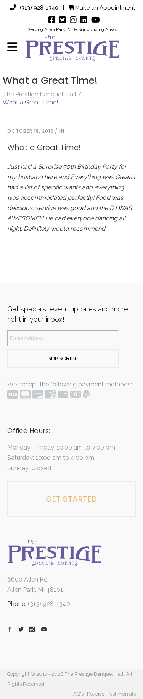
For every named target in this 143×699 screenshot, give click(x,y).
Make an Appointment (102, 7)
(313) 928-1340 (34, 7)
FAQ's (77, 694)
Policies (95, 694)
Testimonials (122, 694)
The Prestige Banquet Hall (39, 94)
